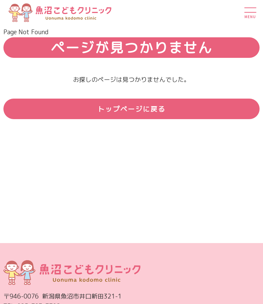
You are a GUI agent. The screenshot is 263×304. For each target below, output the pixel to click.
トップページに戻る (131, 109)
